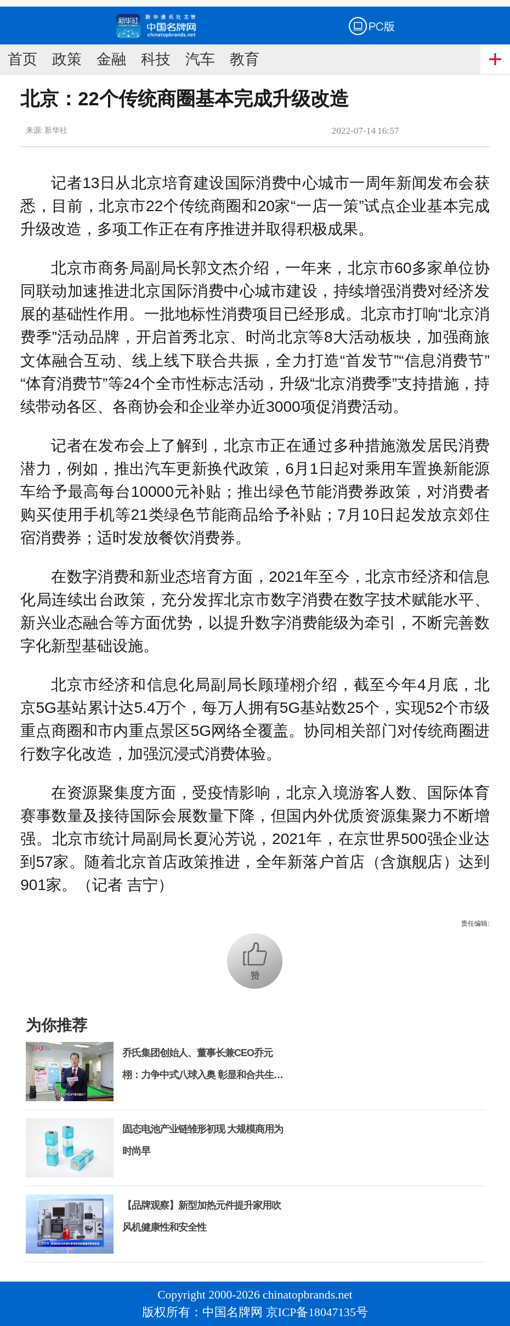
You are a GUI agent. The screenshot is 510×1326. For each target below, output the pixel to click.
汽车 (200, 59)
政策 (67, 59)
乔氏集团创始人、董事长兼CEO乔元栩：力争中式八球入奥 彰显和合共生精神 (202, 1074)
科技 (156, 59)
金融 (111, 59)
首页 (22, 59)
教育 (244, 59)
